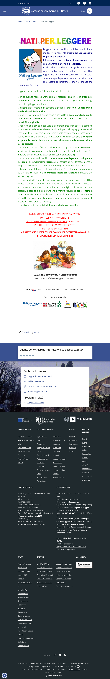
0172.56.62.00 (26, 499)
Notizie (72, 436)
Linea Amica (60, 582)
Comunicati (73, 444)
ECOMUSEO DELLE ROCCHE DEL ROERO (53, 567)
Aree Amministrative (26, 440)
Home (20, 21)
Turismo (56, 473)
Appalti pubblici (43, 455)
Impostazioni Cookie (25, 630)
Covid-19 (72, 447)
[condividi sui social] (24, 332)
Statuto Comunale (25, 619)
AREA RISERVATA (53, 675)
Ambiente (41, 444)
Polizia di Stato (42, 586)
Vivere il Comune (31, 21)
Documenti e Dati (24, 447)
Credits (20, 634)
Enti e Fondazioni (24, 451)
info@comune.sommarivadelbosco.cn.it (38, 513)
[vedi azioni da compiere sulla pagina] (36, 332)
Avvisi (71, 451)
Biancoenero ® (74, 669)
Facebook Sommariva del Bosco (49, 578)
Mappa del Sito (23, 645)
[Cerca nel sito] (89, 11)
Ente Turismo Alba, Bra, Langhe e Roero (52, 582)
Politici (20, 462)
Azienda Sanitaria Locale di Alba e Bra (70, 567)
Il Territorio (86, 446)
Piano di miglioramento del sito (25, 582)
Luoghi (84, 442)
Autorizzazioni (42, 458)
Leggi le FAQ (22, 589)
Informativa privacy (25, 623)
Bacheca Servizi (24, 616)
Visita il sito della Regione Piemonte (70, 571)
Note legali (22, 627)
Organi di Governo (24, 436)
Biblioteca (73, 440)
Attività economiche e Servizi (87, 469)
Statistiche (22, 642)
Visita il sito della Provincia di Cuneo (69, 575)
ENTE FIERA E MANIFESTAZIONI (49, 571)
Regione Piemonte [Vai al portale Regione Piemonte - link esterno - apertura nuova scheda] (24, 3)
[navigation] (4, 10)
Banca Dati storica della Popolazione (70, 586)
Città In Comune (70, 666)
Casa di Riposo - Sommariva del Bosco (70, 563)
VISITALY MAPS (43, 563)
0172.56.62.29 (27, 502)
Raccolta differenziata (45, 575)
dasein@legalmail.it (67, 549)
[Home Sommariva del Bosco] (46, 11)
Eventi (84, 439)
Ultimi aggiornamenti (26, 638)
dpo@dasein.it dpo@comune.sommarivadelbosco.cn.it (71, 545)
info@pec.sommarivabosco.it (34, 510)
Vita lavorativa (58, 477)
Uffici (19, 444)
